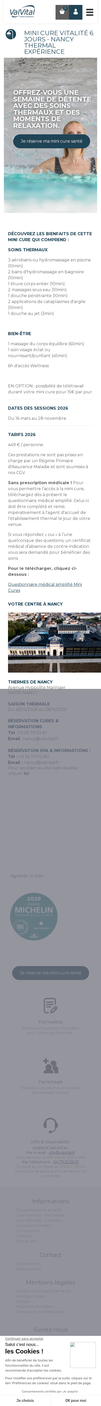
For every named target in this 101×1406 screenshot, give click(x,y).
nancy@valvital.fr (41, 738)
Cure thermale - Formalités (39, 1215)
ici (26, 773)
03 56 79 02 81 (32, 732)
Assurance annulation (34, 1306)
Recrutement (27, 1263)
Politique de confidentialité (39, 1311)
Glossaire (23, 1236)
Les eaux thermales (33, 1225)
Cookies (22, 1301)
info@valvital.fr (62, 1152)
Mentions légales (30, 1296)
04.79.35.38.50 (66, 1162)
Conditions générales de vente (43, 1291)
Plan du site (26, 1241)
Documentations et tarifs (38, 1210)
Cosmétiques (27, 1230)
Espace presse (28, 1269)
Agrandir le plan (27, 875)
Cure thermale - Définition (39, 1220)
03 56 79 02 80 (34, 756)
